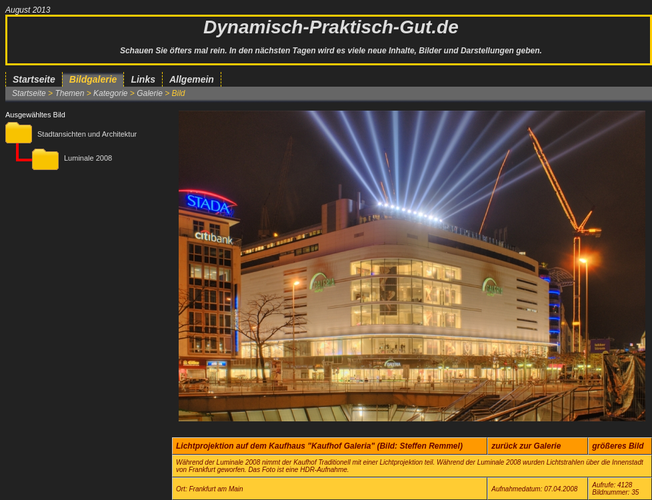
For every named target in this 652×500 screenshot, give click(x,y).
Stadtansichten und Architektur (87, 134)
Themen (69, 93)
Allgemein (191, 79)
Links (143, 79)
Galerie (150, 93)
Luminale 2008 (88, 158)
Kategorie (110, 93)
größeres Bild (617, 446)
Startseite (34, 79)
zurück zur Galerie (526, 446)
